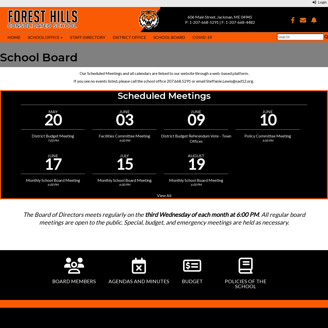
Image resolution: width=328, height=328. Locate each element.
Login (319, 2)
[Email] (303, 21)
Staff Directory (87, 37)
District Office (129, 37)
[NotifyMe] (314, 21)
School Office (45, 37)
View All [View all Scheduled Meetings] (164, 195)
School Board (169, 37)
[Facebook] (292, 21)
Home (14, 37)
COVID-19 (202, 37)
